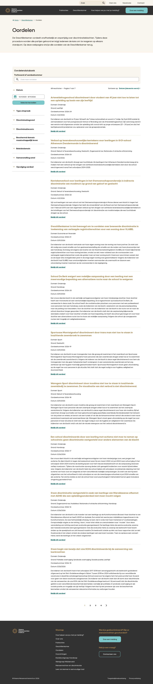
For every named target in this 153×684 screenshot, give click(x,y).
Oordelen (39, 20)
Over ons (112, 3)
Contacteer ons (109, 654)
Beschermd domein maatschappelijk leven (27, 138)
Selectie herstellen (28, 103)
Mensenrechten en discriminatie (69, 665)
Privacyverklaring (135, 678)
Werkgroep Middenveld (65, 662)
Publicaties (63, 10)
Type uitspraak (23, 111)
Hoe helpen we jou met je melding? (105, 10)
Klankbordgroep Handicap (66, 658)
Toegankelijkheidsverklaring (116, 678)
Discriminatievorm (25, 129)
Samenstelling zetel (25, 158)
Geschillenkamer (79, 10)
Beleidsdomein (23, 148)
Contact (141, 3)
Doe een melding (137, 10)
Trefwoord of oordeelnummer (28, 75)
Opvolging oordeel (25, 167)
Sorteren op (113, 88)
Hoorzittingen (61, 654)
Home (17, 20)
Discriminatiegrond (25, 120)
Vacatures (127, 3)
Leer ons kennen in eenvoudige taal (70, 669)
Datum (19, 90)
